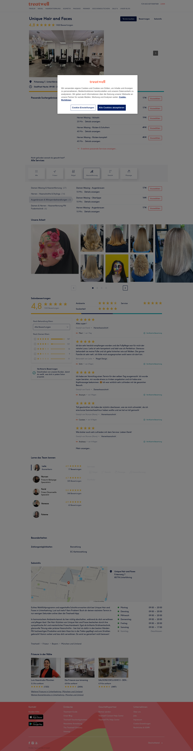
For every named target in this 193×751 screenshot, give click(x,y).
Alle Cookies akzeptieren (111, 108)
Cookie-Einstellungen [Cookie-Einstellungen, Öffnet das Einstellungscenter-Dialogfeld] (83, 108)
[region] (97, 94)
